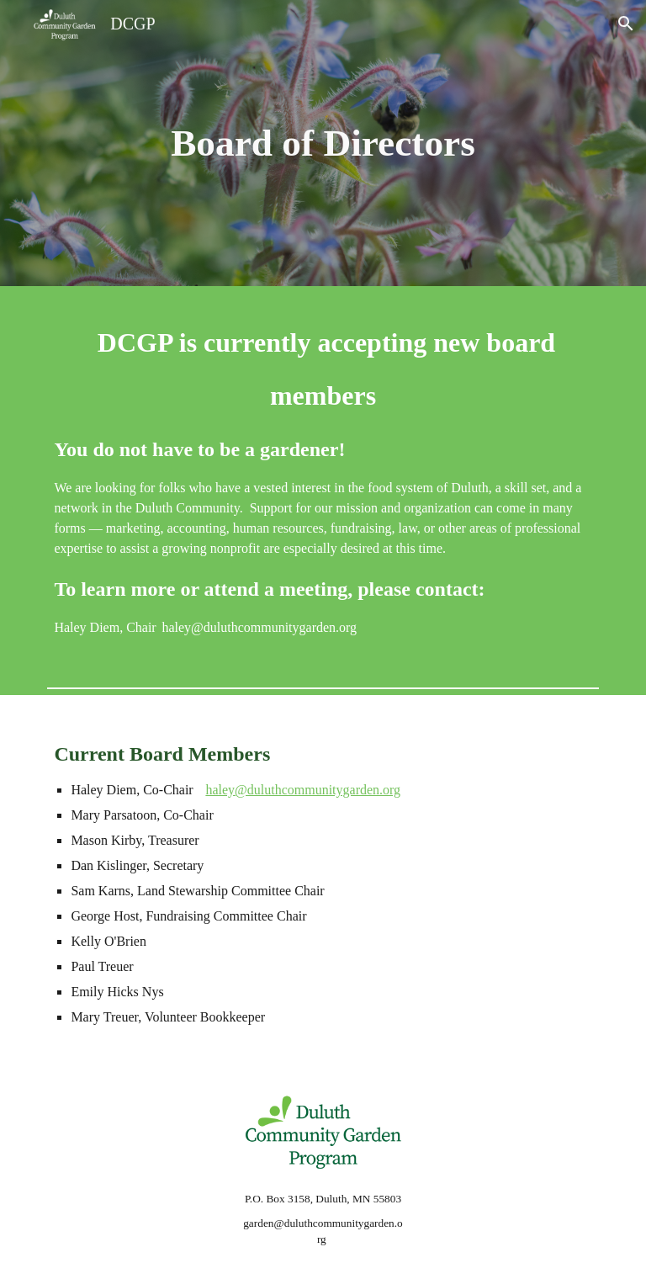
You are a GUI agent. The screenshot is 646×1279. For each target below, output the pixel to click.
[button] (626, 23)
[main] (322, 143)
